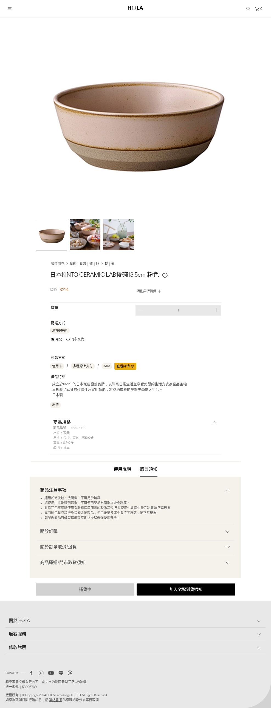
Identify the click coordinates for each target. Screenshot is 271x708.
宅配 (58, 339)
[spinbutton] (178, 310)
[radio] (56, 339)
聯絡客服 (55, 700)
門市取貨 (77, 339)
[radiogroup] (67, 339)
